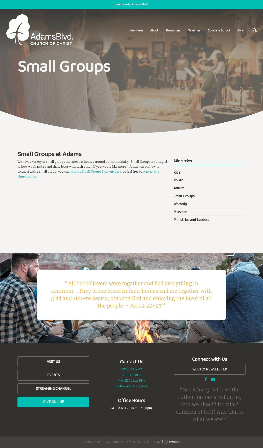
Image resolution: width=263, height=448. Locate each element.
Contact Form (131, 375)
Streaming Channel (53, 388)
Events (53, 375)
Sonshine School (219, 30)
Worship (180, 204)
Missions (180, 212)
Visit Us (53, 361)
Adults (179, 188)
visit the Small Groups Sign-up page (95, 171)
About (154, 30)
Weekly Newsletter (209, 369)
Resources (173, 30)
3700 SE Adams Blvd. (131, 380)
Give (240, 30)
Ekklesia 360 (172, 442)
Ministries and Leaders (191, 219)
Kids (177, 172)
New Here (136, 30)
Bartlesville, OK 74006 (131, 386)
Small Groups (184, 196)
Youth (178, 180)
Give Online (53, 401)
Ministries (194, 30)
